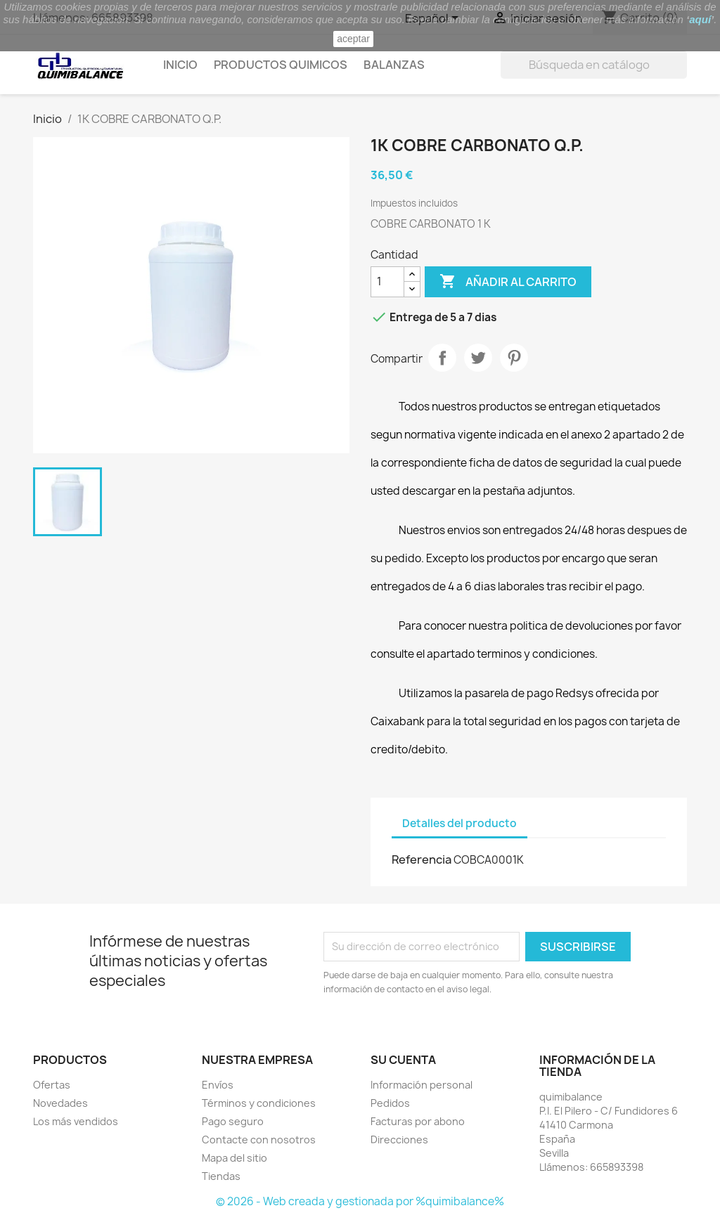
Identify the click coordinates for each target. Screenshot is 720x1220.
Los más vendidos (75, 1121)
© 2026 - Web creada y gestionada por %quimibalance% (360, 1201)
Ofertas (51, 1084)
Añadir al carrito (508, 282)
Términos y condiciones (259, 1103)
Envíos (217, 1084)
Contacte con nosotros (259, 1139)
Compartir (442, 358)
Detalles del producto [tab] (459, 823)
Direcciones (399, 1139)
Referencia (421, 859)
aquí (700, 19)
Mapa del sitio (234, 1157)
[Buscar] (594, 65)
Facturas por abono (418, 1121)
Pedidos (390, 1103)
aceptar (353, 38)
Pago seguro (233, 1121)
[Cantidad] (387, 281)
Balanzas (394, 64)
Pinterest (514, 358)
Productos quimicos (280, 64)
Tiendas (221, 1176)
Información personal (421, 1084)
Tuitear (478, 358)
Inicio (180, 64)
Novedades (60, 1103)
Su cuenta (403, 1060)
